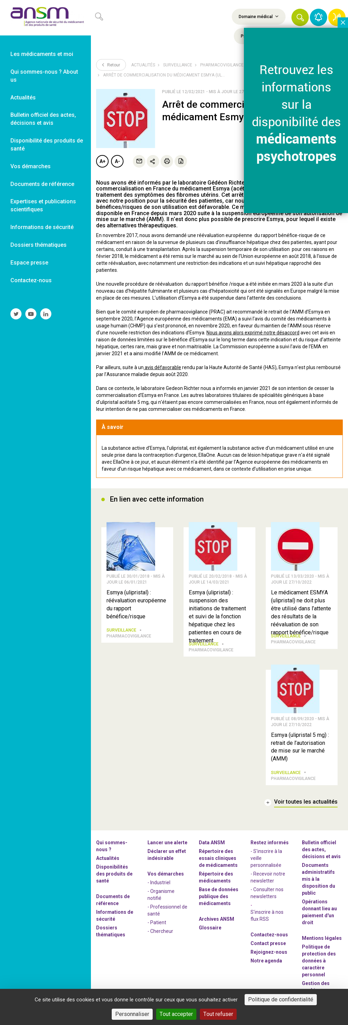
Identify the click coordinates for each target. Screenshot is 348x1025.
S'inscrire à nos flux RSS (267, 915)
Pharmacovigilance (222, 65)
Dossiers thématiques (110, 931)
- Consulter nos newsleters (267, 893)
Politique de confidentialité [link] (280, 999)
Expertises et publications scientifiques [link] (43, 205)
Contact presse (268, 943)
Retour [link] (111, 64)
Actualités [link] (23, 97)
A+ (102, 161)
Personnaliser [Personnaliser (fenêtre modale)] (132, 1014)
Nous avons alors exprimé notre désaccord (252, 332)
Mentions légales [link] (322, 938)
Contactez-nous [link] (31, 280)
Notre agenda (266, 960)
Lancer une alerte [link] (167, 842)
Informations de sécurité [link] (42, 227)
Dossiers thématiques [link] (38, 245)
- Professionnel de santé (167, 910)
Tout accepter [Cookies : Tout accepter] (176, 1014)
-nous (269, 952)
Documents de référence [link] (42, 184)
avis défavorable (162, 367)
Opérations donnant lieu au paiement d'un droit (319, 912)
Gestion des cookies (316, 987)
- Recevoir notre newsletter (268, 877)
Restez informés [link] (270, 842)
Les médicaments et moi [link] (41, 54)
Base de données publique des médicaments (218, 896)
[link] (45, 17)
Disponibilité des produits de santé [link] (46, 144)
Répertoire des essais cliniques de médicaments (218, 858)
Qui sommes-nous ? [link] (111, 846)
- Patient (156, 922)
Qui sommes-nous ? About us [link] (44, 75)
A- (117, 161)
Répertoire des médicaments (216, 877)
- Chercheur (160, 931)
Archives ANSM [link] (216, 919)
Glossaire (210, 927)
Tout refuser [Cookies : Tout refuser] (218, 1014)
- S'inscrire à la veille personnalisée (266, 858)
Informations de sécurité (114, 915)
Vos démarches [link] (30, 166)
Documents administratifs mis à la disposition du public (318, 879)
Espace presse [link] (29, 262)
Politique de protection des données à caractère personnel (319, 960)
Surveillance (177, 65)
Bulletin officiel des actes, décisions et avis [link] (43, 119)
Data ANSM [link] (212, 842)
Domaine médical (259, 16)
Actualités (143, 65)
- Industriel (158, 882)
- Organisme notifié (161, 894)
